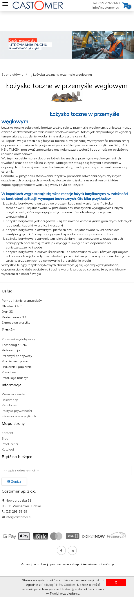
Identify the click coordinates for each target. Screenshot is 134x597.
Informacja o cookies (33, 564)
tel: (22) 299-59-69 (106, 3)
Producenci (10, 444)
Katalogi (8, 449)
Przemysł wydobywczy (18, 339)
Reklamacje (10, 400)
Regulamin (9, 405)
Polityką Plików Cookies (59, 585)
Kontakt (7, 433)
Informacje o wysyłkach (19, 416)
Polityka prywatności (17, 411)
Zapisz (14, 482)
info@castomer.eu (105, 7)
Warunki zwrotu (13, 394)
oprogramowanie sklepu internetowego (74, 564)
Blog (5, 438)
